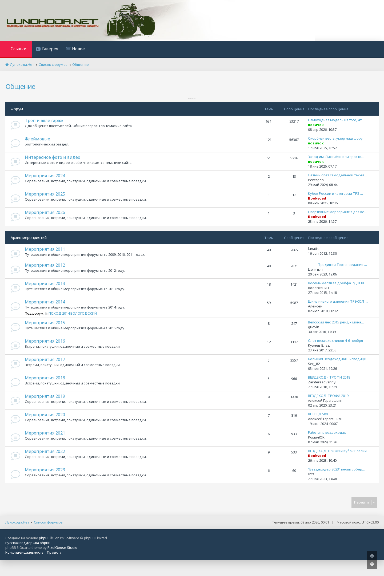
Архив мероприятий (29, 237)
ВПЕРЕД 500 (318, 414)
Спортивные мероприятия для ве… (337, 211)
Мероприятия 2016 (45, 341)
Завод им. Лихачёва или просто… (336, 156)
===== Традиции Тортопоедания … (337, 264)
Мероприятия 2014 (45, 302)
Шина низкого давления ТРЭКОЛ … (338, 301)
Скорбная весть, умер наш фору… (337, 138)
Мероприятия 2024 (45, 176)
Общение (20, 86)
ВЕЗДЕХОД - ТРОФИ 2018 (329, 377)
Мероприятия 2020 (45, 414)
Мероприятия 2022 (45, 451)
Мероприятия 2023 (45, 470)
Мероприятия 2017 (45, 359)
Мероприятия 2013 (45, 283)
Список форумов (48, 522)
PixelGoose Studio (62, 547)
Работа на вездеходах (327, 432)
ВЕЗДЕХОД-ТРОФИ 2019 (328, 395)
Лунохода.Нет (17, 522)
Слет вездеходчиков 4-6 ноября (335, 340)
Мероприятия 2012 (45, 265)
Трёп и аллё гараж (44, 120)
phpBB (44, 538)
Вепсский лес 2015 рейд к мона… (336, 322)
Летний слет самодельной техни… (337, 175)
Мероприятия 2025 (45, 194)
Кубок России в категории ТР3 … (335, 193)
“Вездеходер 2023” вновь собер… (336, 469)
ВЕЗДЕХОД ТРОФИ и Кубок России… (339, 450)
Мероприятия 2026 (45, 212)
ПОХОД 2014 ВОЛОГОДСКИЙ (71, 313)
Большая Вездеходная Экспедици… (338, 358)
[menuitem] (47, 49)
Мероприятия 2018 (45, 378)
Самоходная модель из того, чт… (336, 119)
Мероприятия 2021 (45, 433)
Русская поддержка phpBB (27, 542)
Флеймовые (37, 139)
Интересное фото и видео (52, 157)
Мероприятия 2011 (45, 249)
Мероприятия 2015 (45, 323)
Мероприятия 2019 (45, 396)
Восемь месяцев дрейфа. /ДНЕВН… (338, 283)
